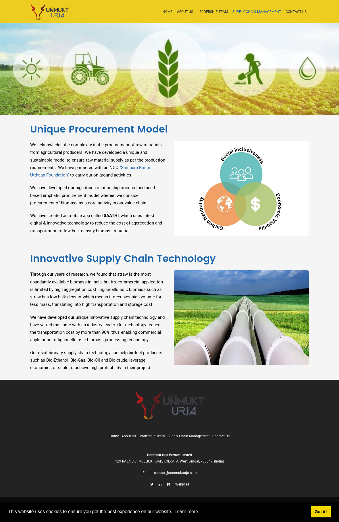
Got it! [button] (321, 511)
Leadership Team (213, 11)
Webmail (182, 484)
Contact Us (221, 435)
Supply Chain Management (256, 11)
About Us (185, 11)
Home (167, 11)
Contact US (296, 11)
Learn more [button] (186, 511)
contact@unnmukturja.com (175, 472)
